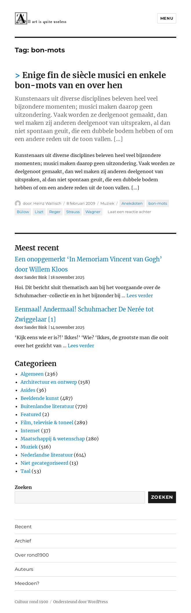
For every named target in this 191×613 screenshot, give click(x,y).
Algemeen (32, 374)
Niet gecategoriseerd (44, 463)
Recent (23, 526)
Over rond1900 (32, 555)
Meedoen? (27, 583)
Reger (54, 211)
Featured (31, 414)
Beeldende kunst (40, 398)
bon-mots (157, 203)
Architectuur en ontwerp (49, 382)
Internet (30, 430)
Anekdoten (132, 203)
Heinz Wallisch (47, 203)
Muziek (107, 203)
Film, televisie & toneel (47, 422)
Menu (166, 18)
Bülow (23, 211)
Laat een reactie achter (129, 211)
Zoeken (23, 487)
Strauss (73, 211)
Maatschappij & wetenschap (53, 439)
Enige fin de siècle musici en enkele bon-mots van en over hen (90, 80)
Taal (25, 471)
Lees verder (139, 295)
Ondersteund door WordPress (80, 601)
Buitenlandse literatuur (47, 406)
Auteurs (24, 569)
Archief (23, 541)
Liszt (39, 211)
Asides (28, 390)
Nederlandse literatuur (47, 455)
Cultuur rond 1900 (31, 601)
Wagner (92, 211)
